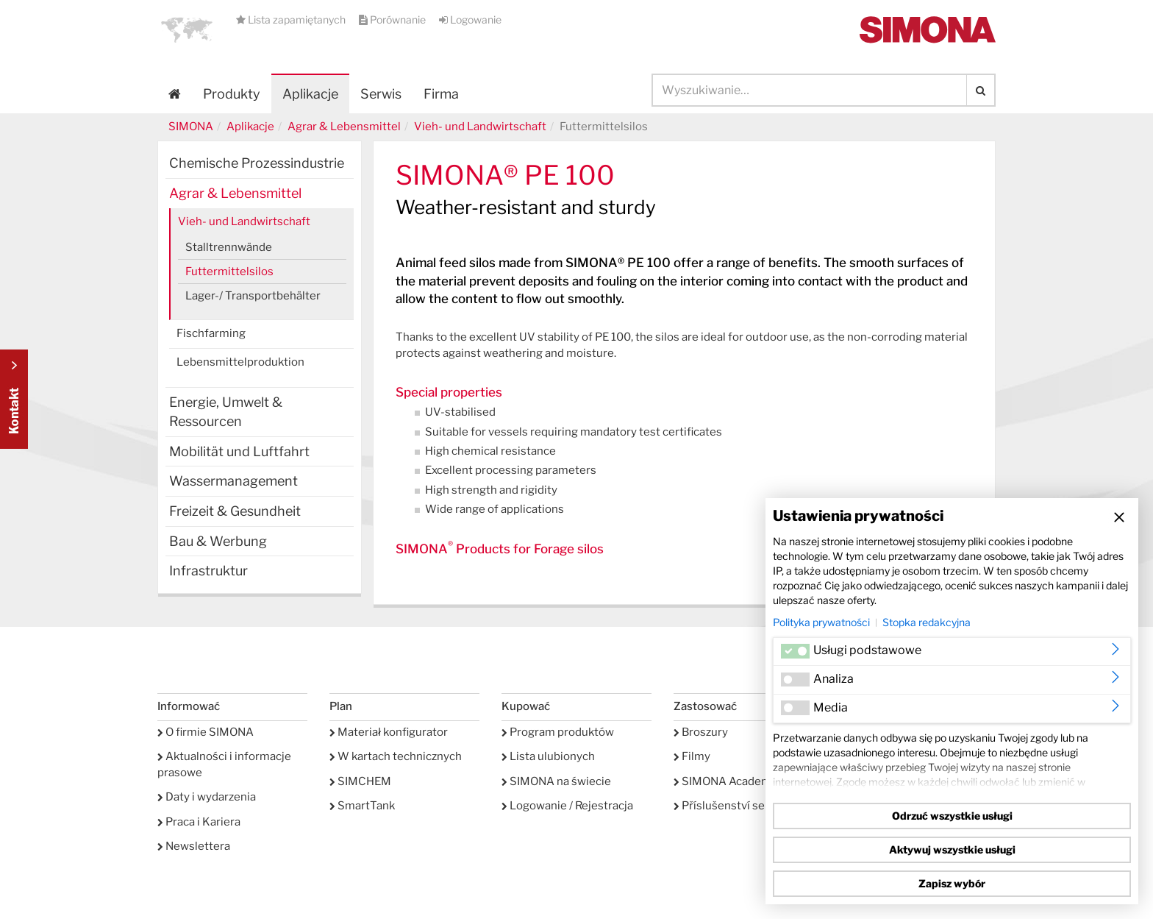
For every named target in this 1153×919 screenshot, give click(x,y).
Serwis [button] (380, 94)
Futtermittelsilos (229, 271)
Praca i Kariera (198, 821)
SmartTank (362, 805)
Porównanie (393, 19)
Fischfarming (211, 333)
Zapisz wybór (951, 883)
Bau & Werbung (218, 541)
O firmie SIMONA (205, 732)
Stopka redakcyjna (926, 622)
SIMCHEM (360, 781)
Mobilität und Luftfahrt (239, 451)
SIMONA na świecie (556, 781)
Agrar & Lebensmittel (344, 126)
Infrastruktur (208, 570)
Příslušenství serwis (730, 805)
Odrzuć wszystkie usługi (952, 815)
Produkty (231, 94)
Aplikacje (310, 94)
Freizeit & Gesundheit (235, 511)
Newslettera (193, 846)
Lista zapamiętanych (292, 19)
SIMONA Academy (725, 781)
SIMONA (190, 126)
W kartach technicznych (395, 756)
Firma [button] (441, 94)
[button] (186, 29)
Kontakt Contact (14, 399)
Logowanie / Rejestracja (567, 805)
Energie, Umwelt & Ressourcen (225, 411)
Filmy (692, 756)
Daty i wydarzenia (206, 796)
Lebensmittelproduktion (240, 362)
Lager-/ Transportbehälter (253, 295)
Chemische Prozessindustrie (256, 163)
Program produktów (557, 732)
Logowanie (470, 19)
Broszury (701, 732)
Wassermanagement (233, 481)
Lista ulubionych (548, 756)
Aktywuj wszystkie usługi (952, 849)
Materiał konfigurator (388, 732)
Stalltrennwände (228, 247)
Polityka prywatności (821, 622)
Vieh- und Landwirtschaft (480, 126)
